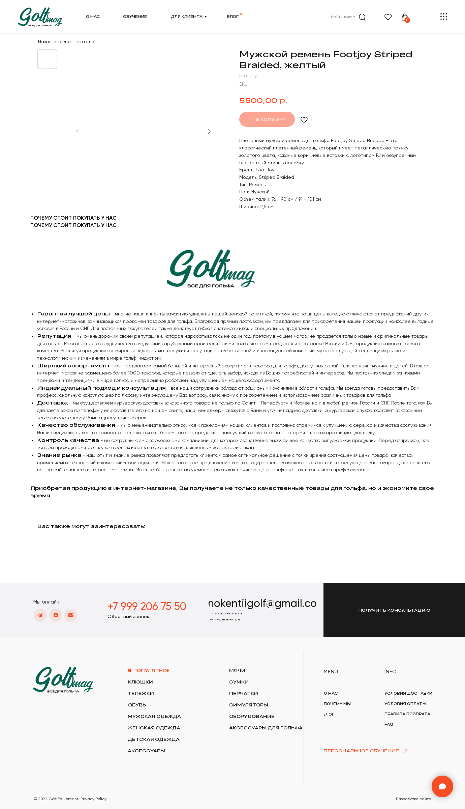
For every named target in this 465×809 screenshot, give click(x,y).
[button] (128, 616)
